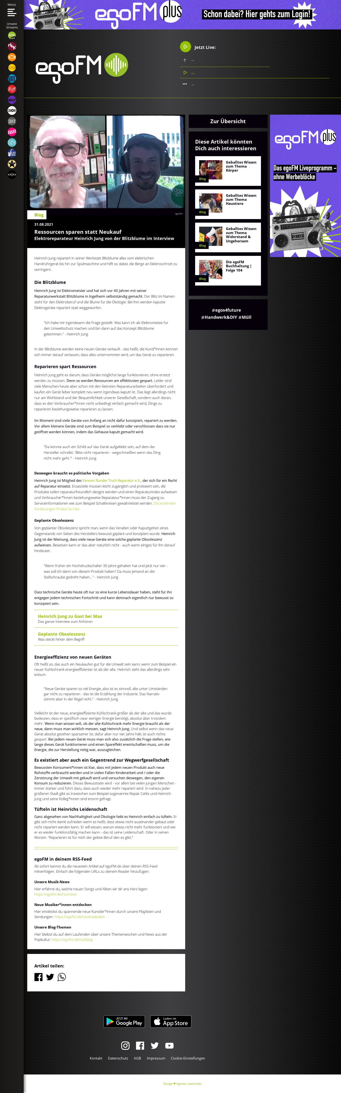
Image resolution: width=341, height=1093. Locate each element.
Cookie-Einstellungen (188, 1058)
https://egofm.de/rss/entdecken (79, 916)
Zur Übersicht (228, 121)
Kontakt (96, 1058)
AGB (137, 1058)
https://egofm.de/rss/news (55, 894)
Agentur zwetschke (189, 1084)
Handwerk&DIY (221, 317)
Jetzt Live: (198, 46)
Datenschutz (118, 1058)
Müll (246, 317)
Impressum (156, 1058)
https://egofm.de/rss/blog (72, 939)
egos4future (228, 310)
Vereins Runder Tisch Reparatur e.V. (112, 480)
